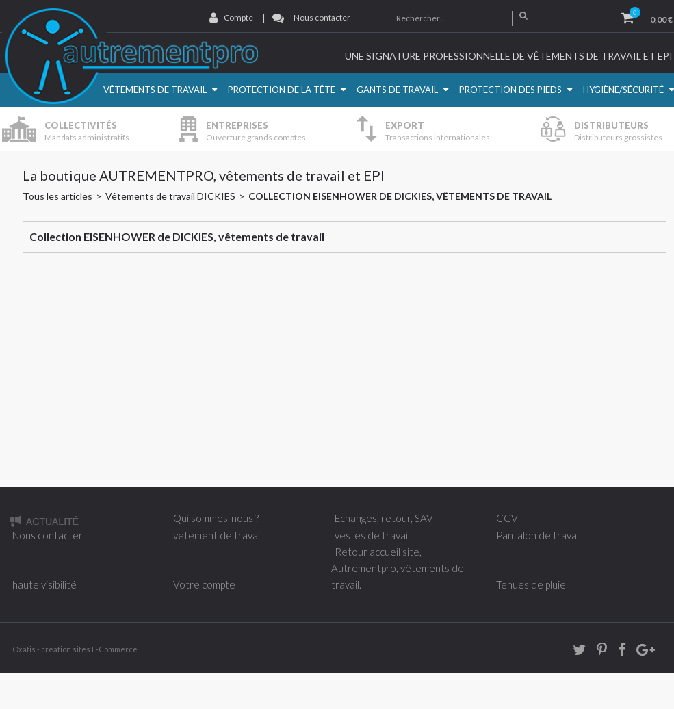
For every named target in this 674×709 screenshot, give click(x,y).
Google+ (644, 651)
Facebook (617, 651)
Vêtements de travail (155, 89)
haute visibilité (44, 584)
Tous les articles (57, 196)
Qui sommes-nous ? (216, 518)
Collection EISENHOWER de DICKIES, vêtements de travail (400, 196)
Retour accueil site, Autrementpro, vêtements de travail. (397, 568)
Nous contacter (322, 17)
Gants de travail (397, 89)
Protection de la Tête (281, 89)
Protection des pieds (510, 89)
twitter (574, 651)
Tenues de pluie (531, 584)
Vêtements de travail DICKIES (170, 196)
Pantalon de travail (538, 535)
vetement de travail (217, 535)
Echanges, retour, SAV (384, 518)
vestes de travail (372, 535)
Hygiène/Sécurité (623, 89)
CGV (507, 518)
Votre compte (204, 584)
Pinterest (597, 651)
